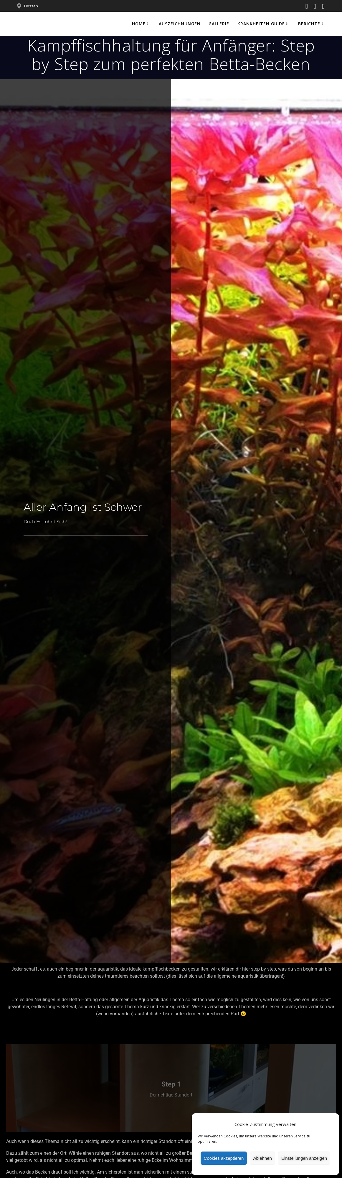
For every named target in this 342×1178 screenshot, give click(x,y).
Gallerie (219, 23)
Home (139, 23)
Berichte (309, 23)
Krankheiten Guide (261, 23)
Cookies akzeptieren (224, 1158)
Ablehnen (262, 1158)
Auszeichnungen (180, 23)
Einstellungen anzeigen (304, 1158)
